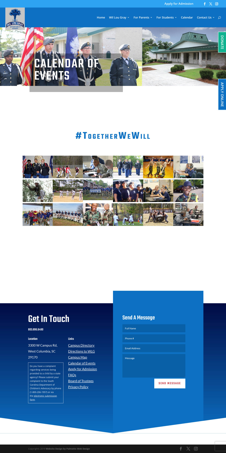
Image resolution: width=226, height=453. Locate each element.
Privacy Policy (78, 395)
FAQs (72, 383)
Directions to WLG (81, 359)
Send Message (170, 391)
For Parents (141, 17)
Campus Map (77, 365)
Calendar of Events (81, 371)
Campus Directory (81, 353)
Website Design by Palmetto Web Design (68, 448)
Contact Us (204, 17)
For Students (165, 17)
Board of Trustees (81, 389)
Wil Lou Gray (117, 17)
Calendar (187, 17)
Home (101, 17)
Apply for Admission (178, 4)
